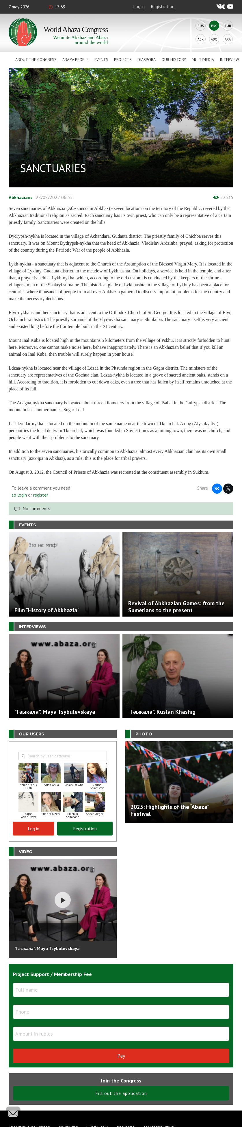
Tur (228, 25)
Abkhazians (21, 197)
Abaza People (75, 59)
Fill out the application (121, 1093)
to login (19, 495)
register (40, 495)
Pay (121, 1055)
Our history (173, 59)
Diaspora (146, 59)
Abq (214, 39)
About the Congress (36, 59)
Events (101, 59)
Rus (201, 25)
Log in (139, 6)
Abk (201, 39)
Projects (123, 59)
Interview (229, 59)
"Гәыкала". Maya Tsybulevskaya (47, 948)
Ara (228, 39)
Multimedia (203, 59)
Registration (162, 6)
